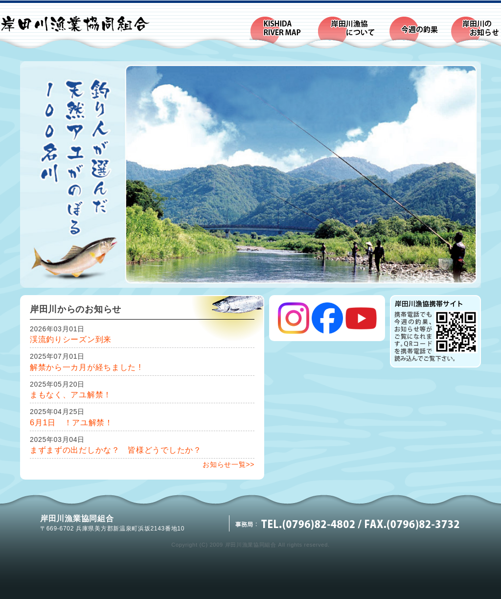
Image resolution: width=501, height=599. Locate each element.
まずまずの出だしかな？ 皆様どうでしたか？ (116, 449)
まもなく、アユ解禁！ (71, 394)
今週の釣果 (419, 32)
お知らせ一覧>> (228, 464)
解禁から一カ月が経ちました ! (85, 367)
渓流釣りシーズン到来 (71, 339)
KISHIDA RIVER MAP (283, 32)
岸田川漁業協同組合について (352, 32)
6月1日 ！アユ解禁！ (71, 422)
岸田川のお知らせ (475, 32)
